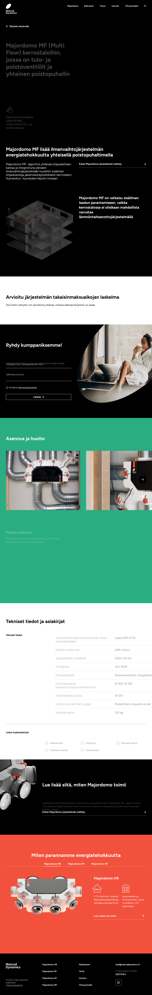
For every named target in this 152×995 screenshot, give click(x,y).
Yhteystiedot (131, 6)
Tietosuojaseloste (14, 985)
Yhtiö (81, 971)
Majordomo (72, 6)
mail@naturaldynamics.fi (127, 964)
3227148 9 (120, 974)
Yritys (103, 6)
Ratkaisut (89, 6)
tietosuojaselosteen (27, 387)
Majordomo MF (49, 985)
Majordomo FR (49, 971)
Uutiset (115, 6)
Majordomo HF (49, 978)
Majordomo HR (49, 964)
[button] (145, 6)
